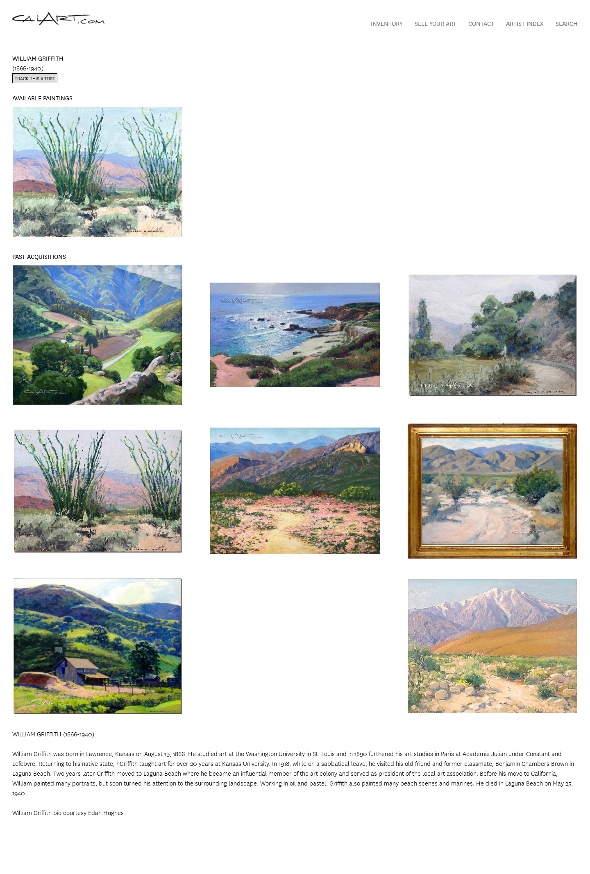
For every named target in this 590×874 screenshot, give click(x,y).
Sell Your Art (435, 23)
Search (567, 23)
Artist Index (525, 23)
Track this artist (35, 78)
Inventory (387, 23)
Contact (481, 23)
